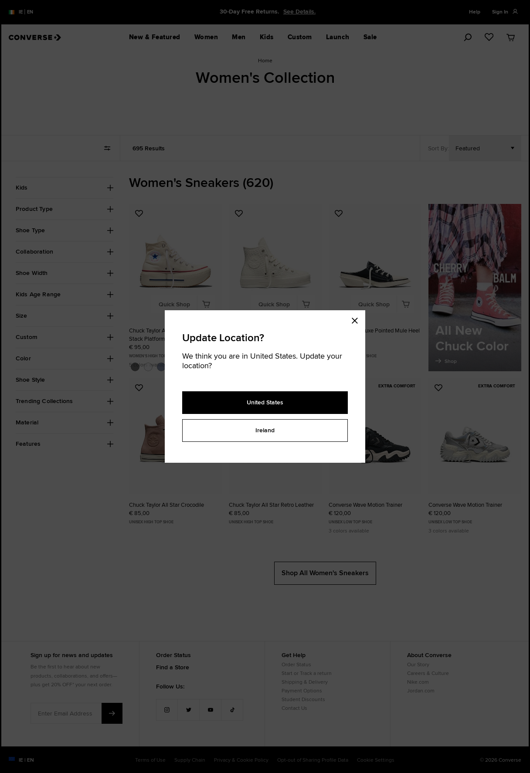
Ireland (265, 430)
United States (265, 402)
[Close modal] (357, 319)
